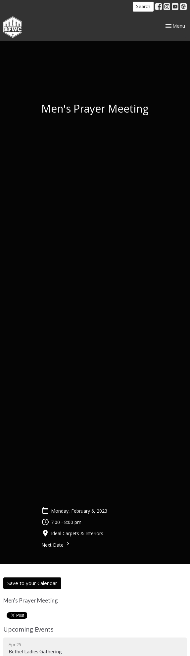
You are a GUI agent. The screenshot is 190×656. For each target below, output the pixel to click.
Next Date (56, 544)
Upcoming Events (28, 629)
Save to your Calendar (32, 583)
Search (143, 6)
